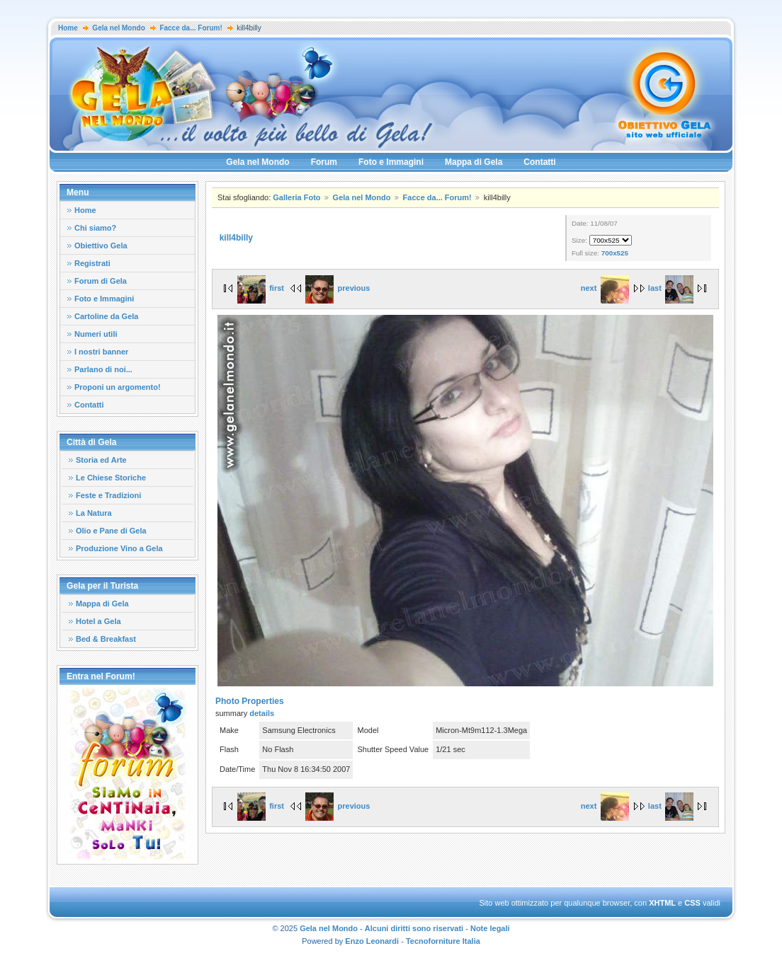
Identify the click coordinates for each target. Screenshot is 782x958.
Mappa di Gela (473, 162)
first (260, 288)
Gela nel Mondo (118, 28)
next (605, 288)
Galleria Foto (296, 197)
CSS (692, 903)
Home (68, 28)
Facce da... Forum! (190, 28)
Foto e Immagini (391, 162)
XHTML (662, 903)
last (670, 288)
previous (337, 288)
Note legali (490, 928)
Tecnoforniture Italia (443, 941)
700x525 (614, 253)
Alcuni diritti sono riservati (414, 928)
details (261, 713)
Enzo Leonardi (372, 941)
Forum (324, 162)
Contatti (539, 162)
